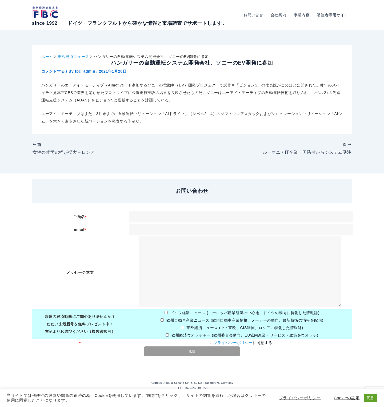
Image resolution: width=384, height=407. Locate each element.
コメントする (53, 71)
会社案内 (278, 15)
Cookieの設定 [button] (347, 398)
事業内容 (302, 15)
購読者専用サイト (332, 15)
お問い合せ (253, 15)
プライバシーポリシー (233, 343)
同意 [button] (370, 398)
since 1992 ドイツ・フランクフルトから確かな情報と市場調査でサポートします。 (129, 23)
